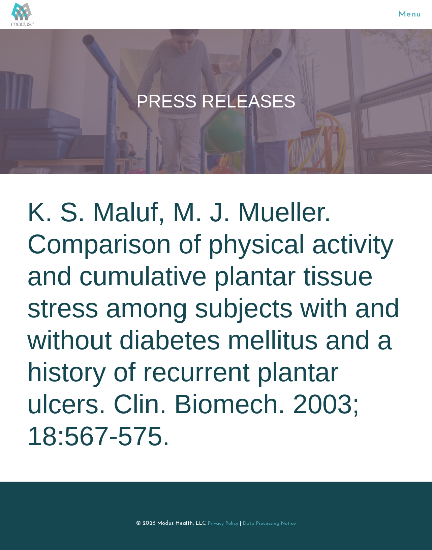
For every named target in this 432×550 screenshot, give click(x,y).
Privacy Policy (223, 523)
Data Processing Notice (269, 523)
